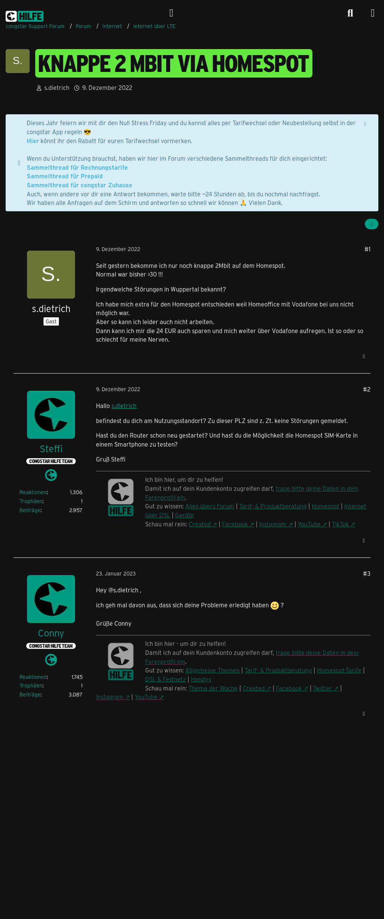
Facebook (289, 688)
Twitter (322, 688)
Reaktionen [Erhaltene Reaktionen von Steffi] (33, 492)
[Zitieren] (363, 356)
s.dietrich (123, 405)
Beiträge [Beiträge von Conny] (30, 694)
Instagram (109, 697)
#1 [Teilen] (367, 249)
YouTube (146, 697)
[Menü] (372, 13)
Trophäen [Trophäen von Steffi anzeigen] (31, 501)
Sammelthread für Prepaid (65, 176)
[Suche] (350, 13)
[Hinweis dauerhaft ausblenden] (366, 122)
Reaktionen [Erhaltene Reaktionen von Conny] (33, 676)
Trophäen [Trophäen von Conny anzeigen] (31, 685)
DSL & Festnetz (165, 679)
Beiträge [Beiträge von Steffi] (30, 510)
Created (254, 688)
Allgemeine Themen (212, 670)
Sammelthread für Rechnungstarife (77, 167)
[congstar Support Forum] (25, 14)
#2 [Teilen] (366, 389)
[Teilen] (371, 224)
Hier (33, 141)
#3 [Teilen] (366, 573)
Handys (201, 679)
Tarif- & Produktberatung (278, 670)
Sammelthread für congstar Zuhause (79, 185)
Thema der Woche (213, 688)
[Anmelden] (171, 13)
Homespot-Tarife (339, 670)
